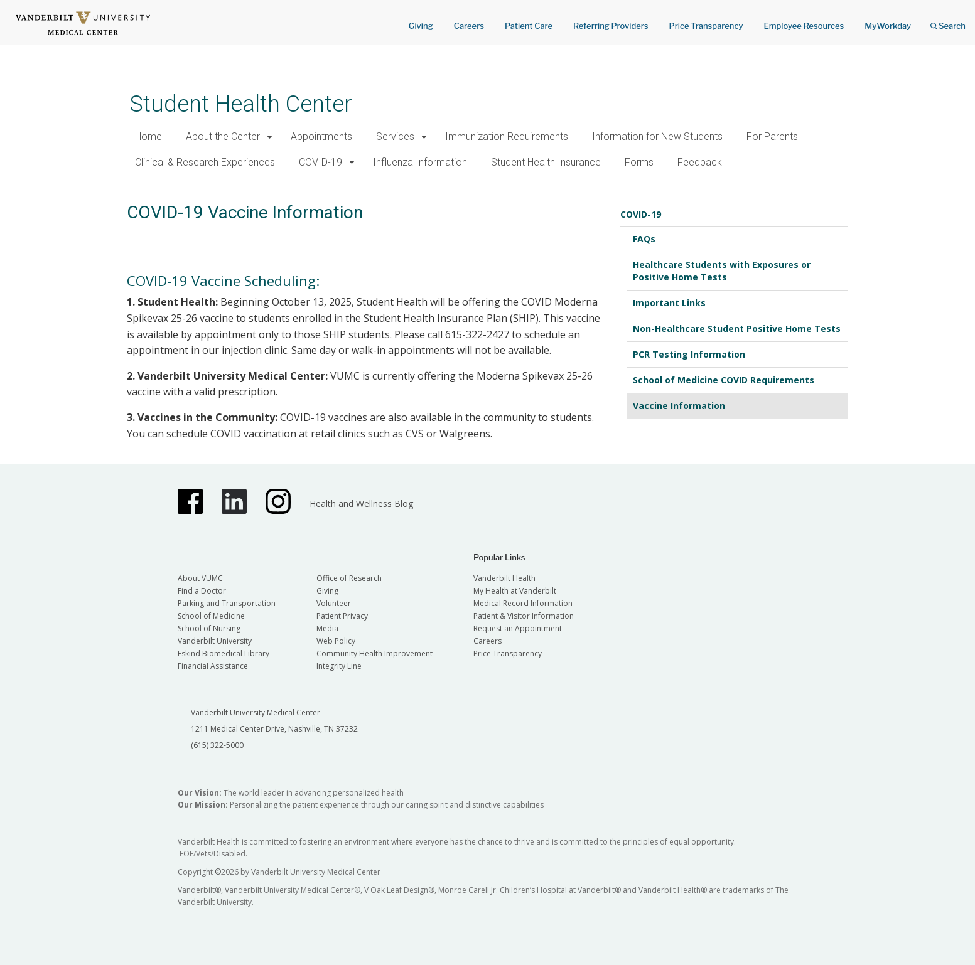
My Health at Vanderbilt (514, 590)
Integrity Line (339, 666)
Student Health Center (240, 103)
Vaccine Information (679, 406)
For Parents (772, 136)
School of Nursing (209, 628)
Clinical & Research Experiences (205, 162)
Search (948, 21)
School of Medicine (211, 615)
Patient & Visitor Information (523, 615)
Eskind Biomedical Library (223, 653)
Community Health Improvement (374, 653)
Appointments (321, 136)
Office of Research (349, 578)
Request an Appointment (517, 628)
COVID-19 (320, 162)
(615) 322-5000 (217, 745)
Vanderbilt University (215, 641)
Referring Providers (610, 26)
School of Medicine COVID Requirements (723, 380)
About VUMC (200, 578)
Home (148, 136)
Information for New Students (657, 136)
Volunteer (333, 603)
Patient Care (528, 26)
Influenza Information (420, 162)
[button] (270, 137)
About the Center (223, 136)
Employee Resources (803, 26)
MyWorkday (888, 26)
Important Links (669, 303)
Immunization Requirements (506, 136)
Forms (639, 162)
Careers (469, 26)
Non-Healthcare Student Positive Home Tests (737, 328)
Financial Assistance (213, 666)
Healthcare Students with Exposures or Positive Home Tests (722, 271)
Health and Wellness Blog (361, 503)
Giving (421, 26)
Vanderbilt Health (504, 578)
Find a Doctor (202, 590)
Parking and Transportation (227, 603)
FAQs (644, 239)
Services (395, 136)
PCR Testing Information (689, 354)
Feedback (699, 162)
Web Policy (335, 641)
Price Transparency (706, 26)
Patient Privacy (342, 615)
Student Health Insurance (546, 162)
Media (327, 628)
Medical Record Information (523, 603)
